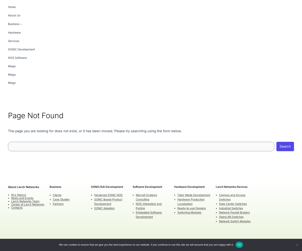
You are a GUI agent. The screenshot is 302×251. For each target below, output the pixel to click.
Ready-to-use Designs (191, 208)
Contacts (17, 207)
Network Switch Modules (235, 221)
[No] (297, 245)
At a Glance (18, 194)
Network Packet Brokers (234, 212)
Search (285, 146)
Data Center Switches (233, 203)
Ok (239, 244)
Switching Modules (189, 212)
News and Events (22, 198)
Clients (57, 195)
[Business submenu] (15, 24)
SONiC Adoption (104, 208)
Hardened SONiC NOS (108, 195)
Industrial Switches (231, 208)
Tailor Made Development (193, 195)
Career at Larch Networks (27, 204)
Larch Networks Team (25, 201)
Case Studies (61, 199)
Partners (58, 203)
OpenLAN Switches (231, 216)
